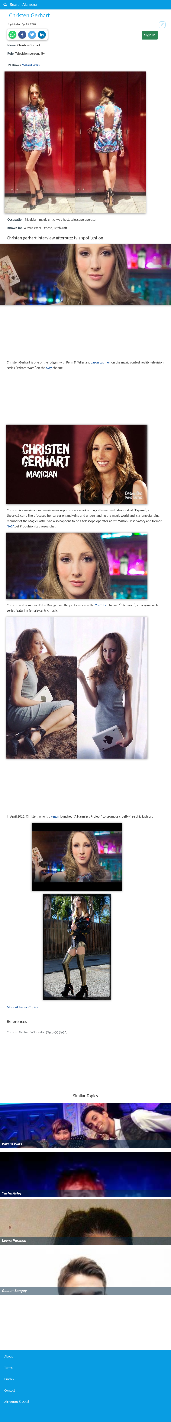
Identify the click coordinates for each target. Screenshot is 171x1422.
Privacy (9, 1379)
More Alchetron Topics (22, 1007)
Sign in (149, 35)
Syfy (49, 368)
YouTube (101, 605)
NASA (11, 526)
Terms (8, 1368)
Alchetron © (16, 1402)
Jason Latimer (100, 362)
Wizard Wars (31, 65)
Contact (9, 1390)
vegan (55, 816)
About (8, 1356)
